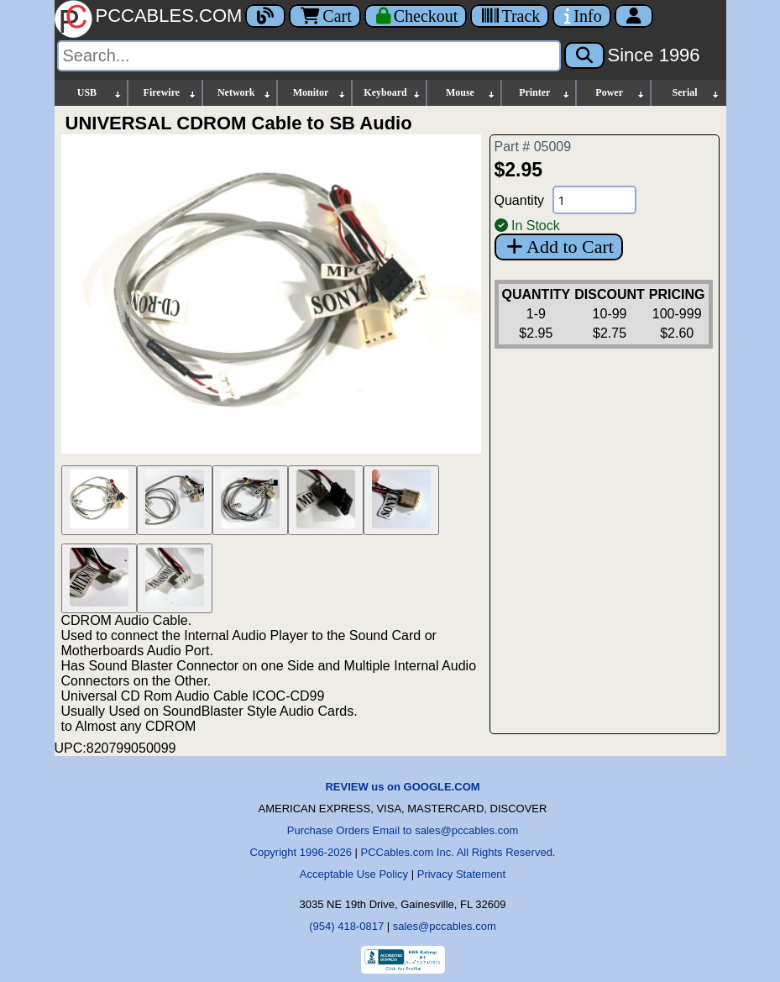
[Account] (634, 16)
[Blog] (265, 16)
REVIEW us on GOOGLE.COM (402, 786)
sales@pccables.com (444, 926)
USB (100, 93)
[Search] (309, 55)
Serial (696, 93)
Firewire (171, 93)
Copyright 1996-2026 (301, 852)
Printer (545, 93)
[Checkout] (416, 16)
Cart (324, 16)
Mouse (471, 93)
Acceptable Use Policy (354, 874)
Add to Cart (559, 246)
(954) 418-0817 (346, 926)
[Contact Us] (581, 16)
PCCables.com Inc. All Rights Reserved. (458, 852)
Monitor (320, 93)
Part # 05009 (533, 146)
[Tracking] (509, 16)
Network (244, 93)
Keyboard (392, 93)
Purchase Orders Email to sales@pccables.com (402, 830)
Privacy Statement (461, 874)
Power (620, 93)
